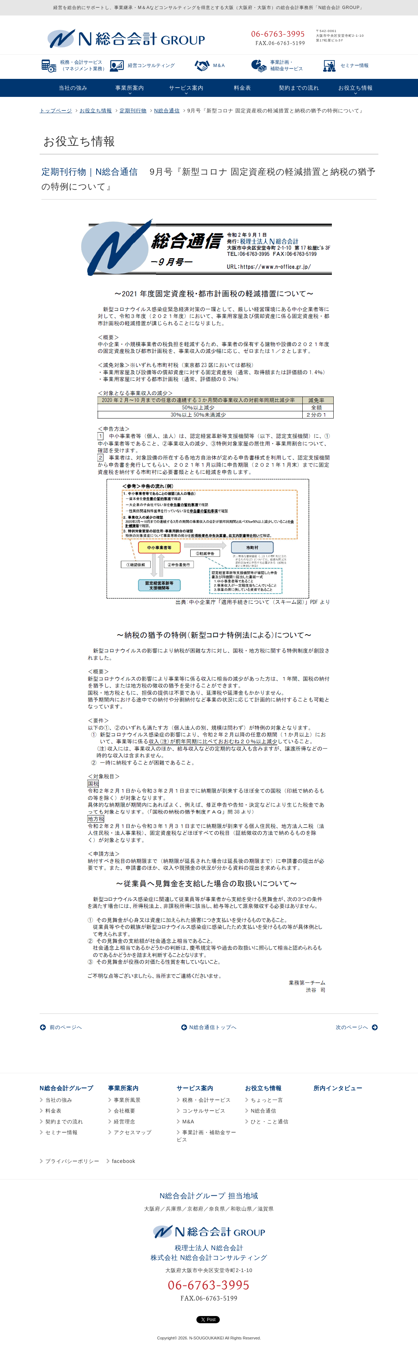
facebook (123, 1161)
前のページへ (61, 1027)
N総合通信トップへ (208, 1027)
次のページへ (357, 1027)
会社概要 (124, 1111)
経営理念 (124, 1121)
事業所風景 (127, 1100)
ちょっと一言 (267, 1100)
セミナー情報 (61, 1132)
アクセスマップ (133, 1132)
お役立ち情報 (96, 110)
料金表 (53, 1111)
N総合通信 (167, 110)
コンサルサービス (204, 1111)
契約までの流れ (64, 1121)
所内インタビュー (338, 1088)
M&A (188, 1121)
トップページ (56, 110)
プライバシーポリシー (72, 1161)
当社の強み (58, 1100)
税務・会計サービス (206, 1100)
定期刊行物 (133, 110)
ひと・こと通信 (270, 1121)
